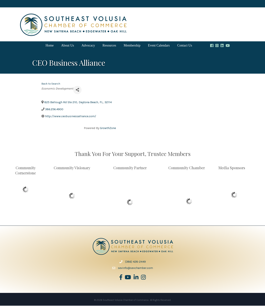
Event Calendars (159, 46)
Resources (109, 46)
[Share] (77, 90)
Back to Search (50, 84)
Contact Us (184, 46)
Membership (132, 46)
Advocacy (88, 46)
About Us (67, 46)
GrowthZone (108, 128)
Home (49, 46)
